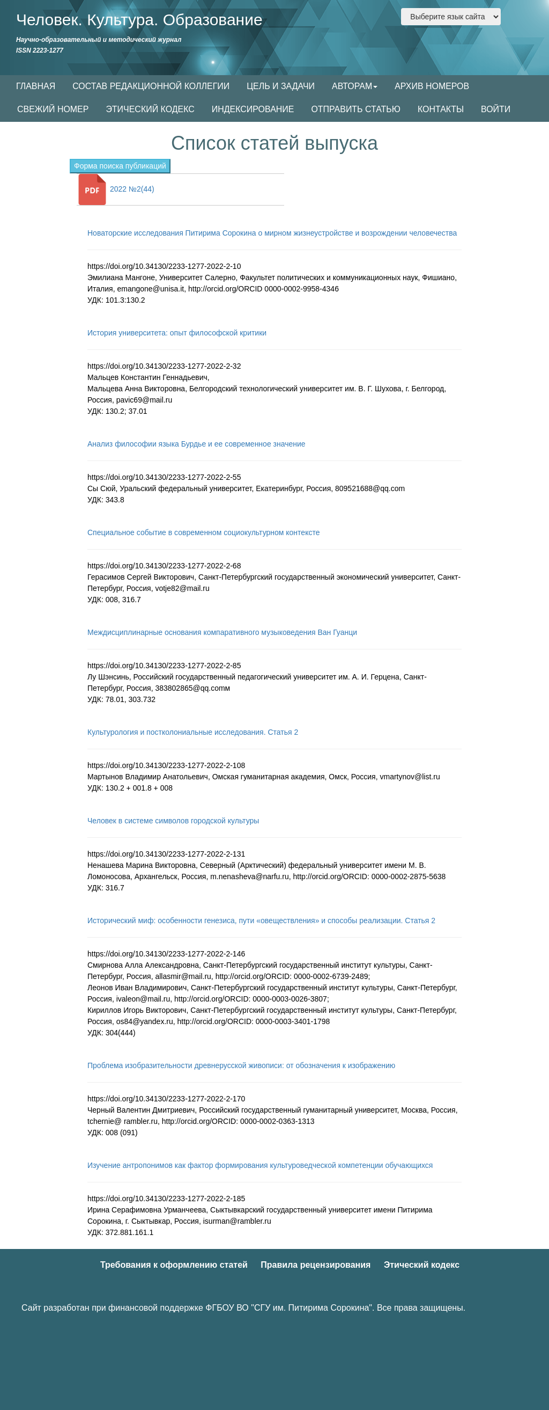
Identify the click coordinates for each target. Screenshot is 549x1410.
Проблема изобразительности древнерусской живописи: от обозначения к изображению (241, 1065)
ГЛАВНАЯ (35, 86)
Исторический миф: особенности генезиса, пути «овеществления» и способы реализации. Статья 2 (261, 920)
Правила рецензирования (315, 1264)
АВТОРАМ (354, 86)
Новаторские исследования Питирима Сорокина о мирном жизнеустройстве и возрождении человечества (272, 233)
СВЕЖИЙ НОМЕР (52, 109)
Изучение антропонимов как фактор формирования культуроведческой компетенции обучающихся (260, 1165)
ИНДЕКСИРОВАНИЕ (253, 109)
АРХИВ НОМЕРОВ (432, 86)
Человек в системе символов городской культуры (173, 820)
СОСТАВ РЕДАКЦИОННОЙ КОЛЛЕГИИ (150, 86)
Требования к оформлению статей (174, 1264)
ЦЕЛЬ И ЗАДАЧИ (281, 86)
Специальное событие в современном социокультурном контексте (203, 532)
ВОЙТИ (495, 109)
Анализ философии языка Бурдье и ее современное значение (196, 444)
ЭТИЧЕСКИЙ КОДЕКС (150, 109)
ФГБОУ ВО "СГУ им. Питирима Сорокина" (288, 1307)
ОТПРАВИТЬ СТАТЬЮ (355, 109)
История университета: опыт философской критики (176, 332)
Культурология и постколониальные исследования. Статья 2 (192, 732)
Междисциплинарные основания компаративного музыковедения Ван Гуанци (222, 632)
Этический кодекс (421, 1264)
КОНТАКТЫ (441, 109)
